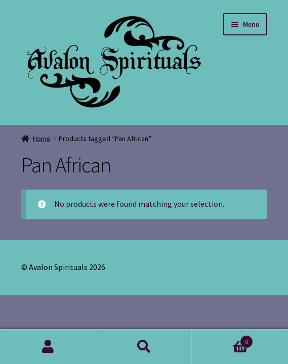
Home (42, 138)
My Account (48, 347)
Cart (222, 339)
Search (144, 347)
